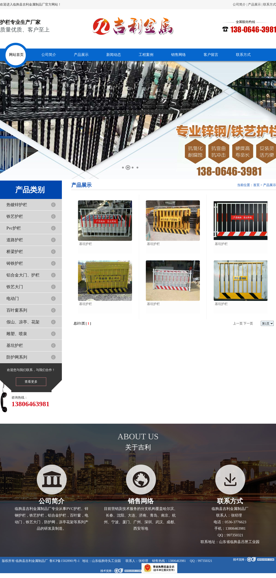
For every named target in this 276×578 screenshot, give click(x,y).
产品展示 (254, 4)
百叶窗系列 (16, 310)
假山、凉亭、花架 (23, 322)
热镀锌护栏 (16, 204)
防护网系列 (16, 357)
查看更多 (31, 381)
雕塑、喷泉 (16, 333)
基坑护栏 (14, 345)
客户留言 (211, 55)
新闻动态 (113, 55)
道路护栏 (14, 240)
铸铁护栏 (14, 263)
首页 (256, 185)
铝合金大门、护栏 (23, 275)
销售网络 (178, 55)
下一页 (248, 323)
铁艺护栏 (14, 216)
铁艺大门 (14, 287)
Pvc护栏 (13, 228)
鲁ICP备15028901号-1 (64, 561)
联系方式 (269, 4)
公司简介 (239, 4)
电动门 (12, 298)
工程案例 (146, 55)
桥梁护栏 (14, 251)
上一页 (238, 323)
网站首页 (16, 55)
